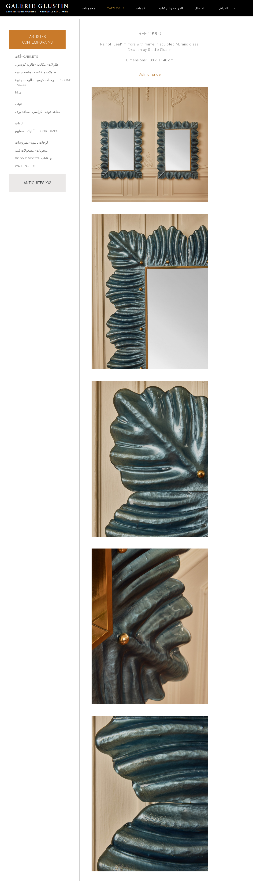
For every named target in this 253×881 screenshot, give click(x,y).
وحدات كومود (45, 80)
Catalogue (115, 8)
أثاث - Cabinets (26, 56)
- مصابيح (20, 131)
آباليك (30, 131)
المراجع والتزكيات (171, 8)
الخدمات (141, 8)
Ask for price (150, 74)
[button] (223, 8)
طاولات (53, 64)
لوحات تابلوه (39, 142)
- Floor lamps (46, 131)
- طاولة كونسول (25, 64)
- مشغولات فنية (25, 150)
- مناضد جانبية (24, 72)
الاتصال (199, 8)
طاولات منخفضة (45, 72)
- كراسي (38, 112)
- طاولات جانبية (25, 80)
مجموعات (88, 8)
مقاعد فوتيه (52, 112)
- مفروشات (22, 142)
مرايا (18, 92)
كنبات (18, 104)
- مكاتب (42, 64)
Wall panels (25, 166)
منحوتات (42, 150)
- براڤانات (45, 158)
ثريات (19, 123)
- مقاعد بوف (23, 112)
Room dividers (27, 158)
